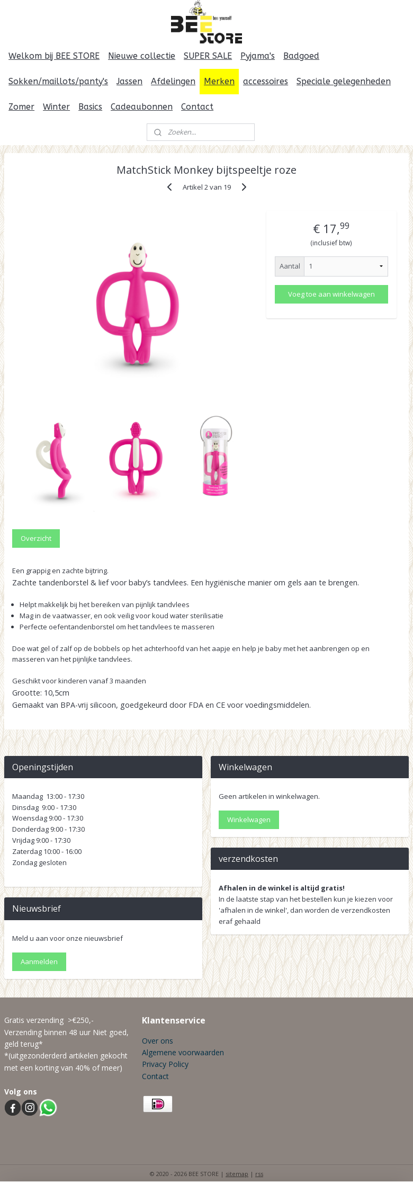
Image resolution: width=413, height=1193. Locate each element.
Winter (56, 107)
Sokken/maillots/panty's (58, 81)
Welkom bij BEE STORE (54, 56)
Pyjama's (257, 56)
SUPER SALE (208, 56)
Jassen (129, 81)
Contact (197, 107)
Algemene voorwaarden (183, 1052)
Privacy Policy (165, 1064)
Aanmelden (39, 961)
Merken (219, 81)
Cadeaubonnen (142, 107)
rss (259, 1174)
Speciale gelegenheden (344, 81)
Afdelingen (173, 81)
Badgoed (301, 56)
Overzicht (36, 537)
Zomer (21, 107)
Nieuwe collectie (141, 56)
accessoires (265, 81)
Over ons (157, 1041)
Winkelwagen (249, 819)
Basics (90, 107)
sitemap (237, 1174)
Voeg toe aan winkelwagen (331, 294)
